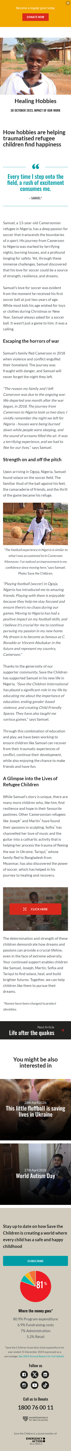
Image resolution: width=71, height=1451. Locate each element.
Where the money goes (34, 1310)
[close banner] (68, 4)
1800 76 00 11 (35, 1407)
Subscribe (35, 1261)
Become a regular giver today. (35, 8)
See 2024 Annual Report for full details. (42, 1356)
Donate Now (35, 17)
